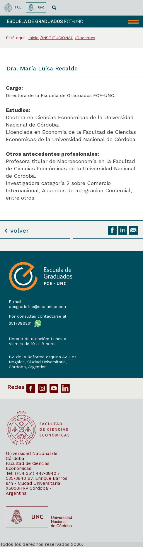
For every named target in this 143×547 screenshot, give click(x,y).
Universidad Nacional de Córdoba (31, 456)
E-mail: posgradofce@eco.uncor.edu (37, 304)
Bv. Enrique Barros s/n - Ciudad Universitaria (36, 481)
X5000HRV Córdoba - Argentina (29, 491)
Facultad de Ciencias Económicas (28, 466)
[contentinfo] (71, 399)
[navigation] (125, 22)
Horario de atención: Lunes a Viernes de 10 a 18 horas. (37, 341)
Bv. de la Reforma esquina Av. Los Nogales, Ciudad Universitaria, (42, 359)
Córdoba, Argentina (28, 366)
